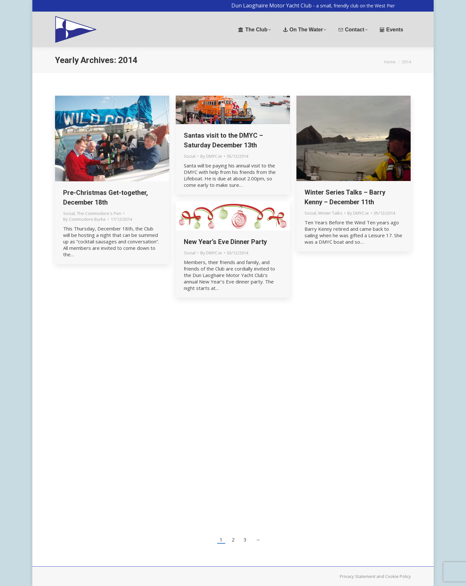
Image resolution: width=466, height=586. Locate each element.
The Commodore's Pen (99, 213)
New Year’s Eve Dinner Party (225, 242)
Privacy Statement (357, 576)
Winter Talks (330, 213)
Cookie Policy (398, 576)
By (84, 219)
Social (69, 213)
